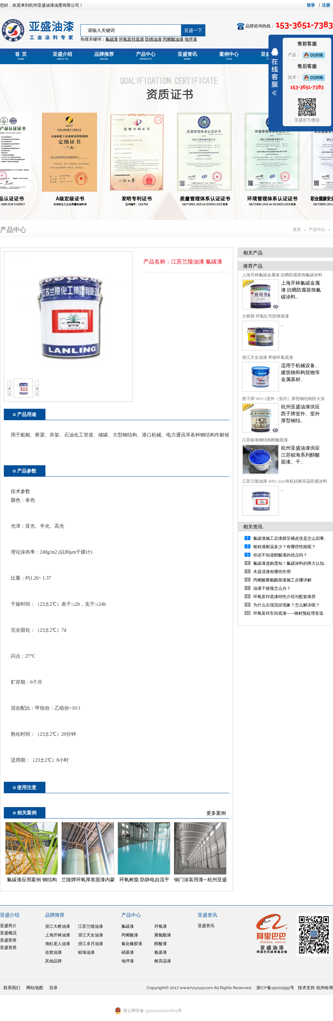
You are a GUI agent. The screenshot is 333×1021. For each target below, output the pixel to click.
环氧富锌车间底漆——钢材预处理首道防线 (292, 613)
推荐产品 (253, 266)
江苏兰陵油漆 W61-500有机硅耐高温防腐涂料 (284, 481)
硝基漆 (127, 952)
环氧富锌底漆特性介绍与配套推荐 (284, 596)
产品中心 (146, 55)
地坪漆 (127, 961)
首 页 (21, 55)
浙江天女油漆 (90, 935)
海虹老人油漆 (57, 943)
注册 (326, 5)
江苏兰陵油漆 (90, 926)
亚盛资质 (8, 947)
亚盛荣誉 (8, 940)
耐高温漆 (162, 961)
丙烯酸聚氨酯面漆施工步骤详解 (282, 580)
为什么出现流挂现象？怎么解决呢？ (286, 605)
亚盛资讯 (187, 55)
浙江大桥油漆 (57, 926)
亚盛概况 (8, 933)
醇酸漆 (160, 943)
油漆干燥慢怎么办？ (272, 588)
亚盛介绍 (62, 55)
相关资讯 (253, 526)
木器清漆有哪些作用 (272, 571)
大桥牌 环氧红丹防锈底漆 (265, 316)
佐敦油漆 (53, 952)
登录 (311, 5)
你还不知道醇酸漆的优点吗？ (280, 555)
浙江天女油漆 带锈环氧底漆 (267, 357)
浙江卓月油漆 (90, 943)
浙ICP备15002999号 (275, 987)
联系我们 (11, 987)
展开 (274, 72)
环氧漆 (160, 926)
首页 (297, 229)
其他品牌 (53, 961)
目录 (53, 987)
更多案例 (216, 813)
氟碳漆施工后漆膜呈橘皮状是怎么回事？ (290, 538)
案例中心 (229, 55)
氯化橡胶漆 (131, 943)
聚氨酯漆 (162, 935)
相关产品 (253, 253)
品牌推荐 (104, 55)
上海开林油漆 (57, 935)
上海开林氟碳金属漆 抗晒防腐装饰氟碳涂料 (282, 274)
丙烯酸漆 (129, 935)
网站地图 (34, 987)
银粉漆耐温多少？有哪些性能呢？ (284, 546)
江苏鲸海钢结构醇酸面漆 (265, 440)
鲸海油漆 (86, 952)
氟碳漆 (111, 39)
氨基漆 (160, 952)
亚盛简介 (8, 925)
